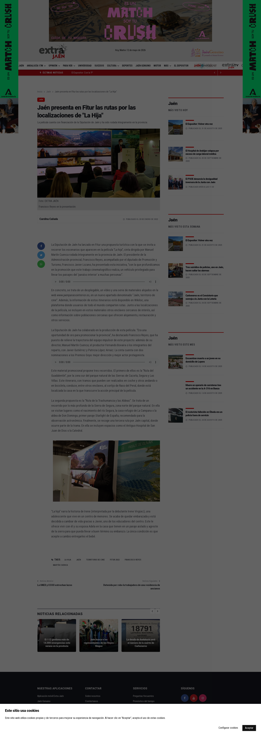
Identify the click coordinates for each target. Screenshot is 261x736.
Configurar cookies (228, 727)
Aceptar (249, 728)
